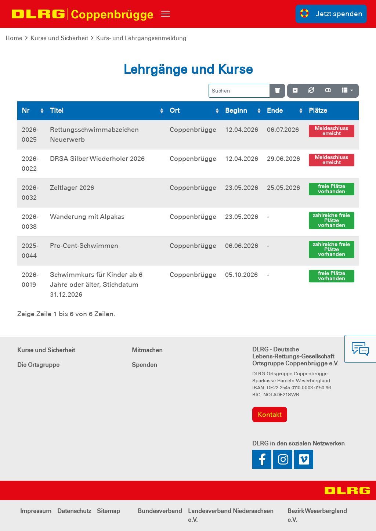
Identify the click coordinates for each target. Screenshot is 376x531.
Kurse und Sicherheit (59, 38)
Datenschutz (74, 510)
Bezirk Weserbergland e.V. (317, 515)
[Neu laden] (311, 91)
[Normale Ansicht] (328, 91)
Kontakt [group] (270, 415)
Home (14, 38)
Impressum (35, 510)
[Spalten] (347, 91)
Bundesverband (160, 510)
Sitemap (108, 510)
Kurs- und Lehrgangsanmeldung (141, 38)
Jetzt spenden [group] (331, 13)
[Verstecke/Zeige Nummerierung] (295, 91)
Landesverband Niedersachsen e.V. (231, 515)
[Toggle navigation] (165, 14)
